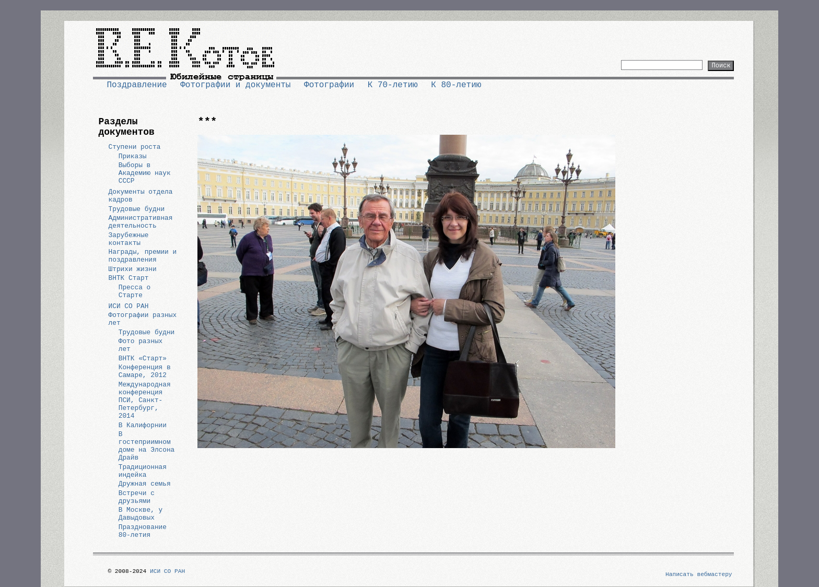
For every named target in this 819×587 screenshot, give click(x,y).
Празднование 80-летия (143, 531)
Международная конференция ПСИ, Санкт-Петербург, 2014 (145, 400)
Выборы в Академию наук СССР (145, 173)
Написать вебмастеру (698, 574)
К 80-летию (456, 85)
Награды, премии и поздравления (143, 256)
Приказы (133, 156)
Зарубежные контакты (129, 239)
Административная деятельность (141, 222)
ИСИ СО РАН (129, 306)
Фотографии (329, 85)
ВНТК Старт (129, 278)
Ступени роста (135, 147)
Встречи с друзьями (137, 497)
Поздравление (137, 85)
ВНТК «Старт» (143, 358)
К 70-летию (393, 85)
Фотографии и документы (235, 85)
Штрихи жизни (133, 269)
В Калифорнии (143, 425)
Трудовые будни (137, 209)
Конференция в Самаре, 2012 (145, 371)
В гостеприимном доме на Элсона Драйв (147, 446)
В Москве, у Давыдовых (140, 514)
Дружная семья (145, 484)
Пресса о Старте (134, 291)
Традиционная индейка (143, 471)
